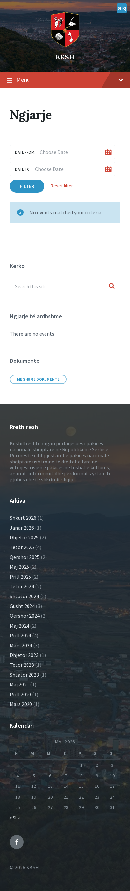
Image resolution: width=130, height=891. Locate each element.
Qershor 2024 (25, 616)
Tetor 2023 (22, 665)
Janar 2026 (22, 527)
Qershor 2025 (25, 557)
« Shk (15, 818)
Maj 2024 (19, 625)
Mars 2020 (21, 704)
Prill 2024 (20, 635)
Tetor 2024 (22, 586)
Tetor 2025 (22, 547)
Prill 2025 (20, 576)
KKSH (65, 57)
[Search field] (65, 286)
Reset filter (62, 186)
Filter (27, 186)
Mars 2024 (21, 645)
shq (122, 8)
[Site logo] (65, 28)
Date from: (25, 152)
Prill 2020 (20, 694)
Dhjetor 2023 (24, 655)
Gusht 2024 (22, 606)
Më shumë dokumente (38, 379)
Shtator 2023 (24, 674)
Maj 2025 (19, 566)
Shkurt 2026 (23, 517)
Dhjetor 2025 (24, 537)
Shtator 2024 (24, 596)
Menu (65, 80)
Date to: (23, 169)
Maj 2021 (19, 684)
